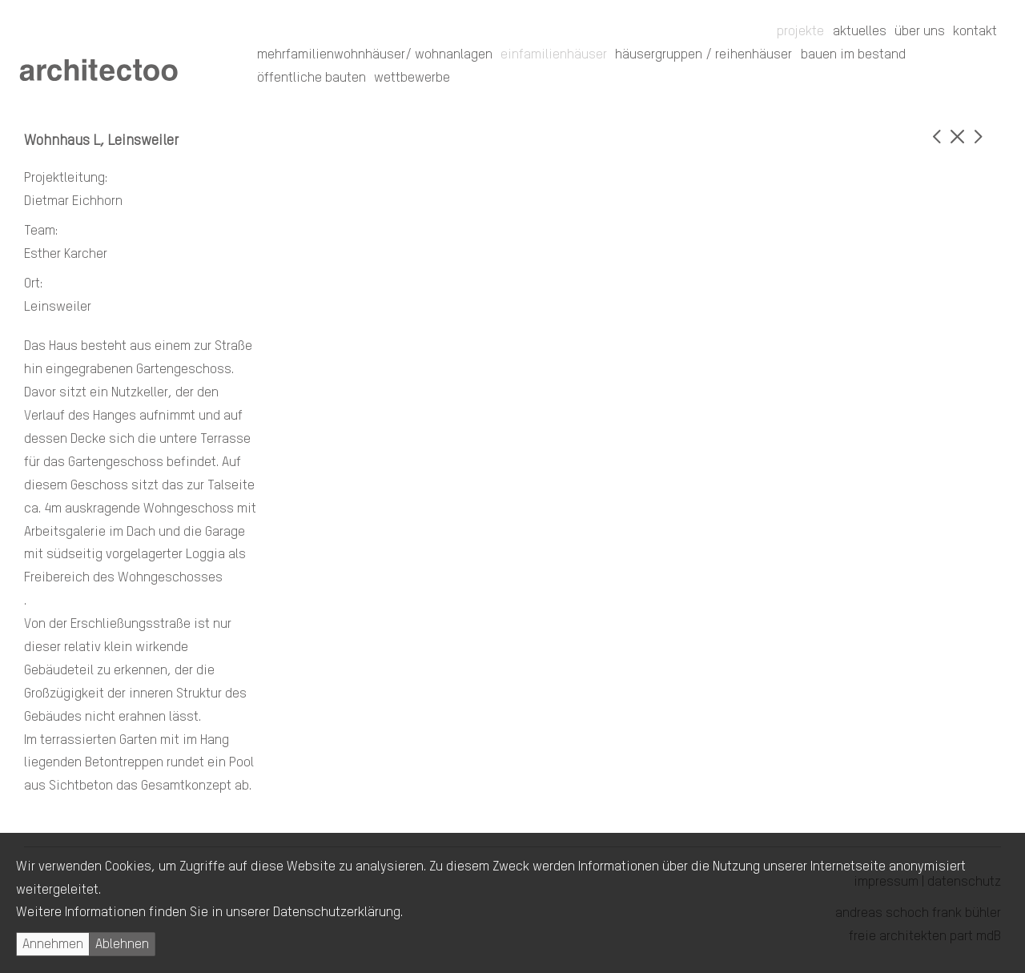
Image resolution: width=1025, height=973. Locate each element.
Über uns (919, 31)
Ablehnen (122, 944)
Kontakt (975, 31)
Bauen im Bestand (853, 55)
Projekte (800, 31)
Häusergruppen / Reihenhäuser (703, 55)
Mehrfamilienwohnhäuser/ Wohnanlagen (374, 55)
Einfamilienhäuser (553, 55)
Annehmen (52, 944)
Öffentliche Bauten (311, 78)
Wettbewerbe (412, 78)
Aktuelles (859, 31)
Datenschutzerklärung (336, 912)
